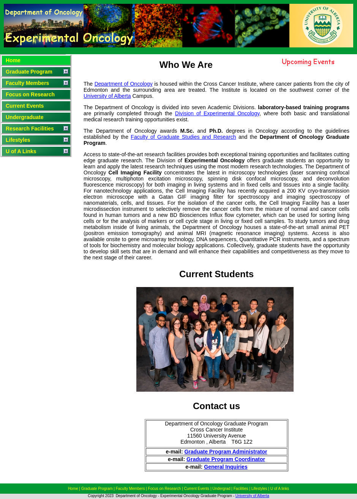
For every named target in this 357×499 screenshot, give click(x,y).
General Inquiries (225, 467)
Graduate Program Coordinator (225, 459)
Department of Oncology (124, 84)
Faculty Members (27, 83)
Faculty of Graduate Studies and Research (183, 137)
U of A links (279, 488)
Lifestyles (18, 140)
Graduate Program (29, 72)
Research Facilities (30, 129)
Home (13, 60)
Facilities (241, 488)
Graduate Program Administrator (225, 452)
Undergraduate (25, 117)
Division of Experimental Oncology (217, 113)
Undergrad (222, 488)
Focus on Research (30, 94)
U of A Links (21, 151)
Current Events (25, 106)
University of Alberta (107, 96)
